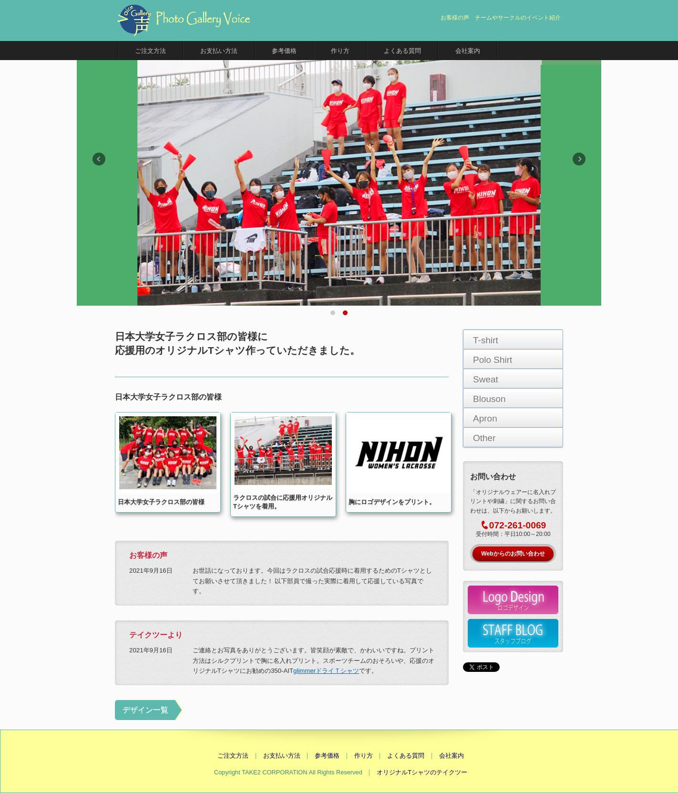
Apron (485, 418)
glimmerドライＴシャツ (326, 670)
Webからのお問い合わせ (512, 553)
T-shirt (485, 340)
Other (484, 438)
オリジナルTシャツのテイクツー (422, 772)
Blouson (489, 399)
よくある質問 (402, 50)
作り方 (340, 50)
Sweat (485, 379)
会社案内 (467, 50)
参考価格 (284, 50)
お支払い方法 (218, 50)
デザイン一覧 (145, 710)
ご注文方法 (150, 50)
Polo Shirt (492, 360)
